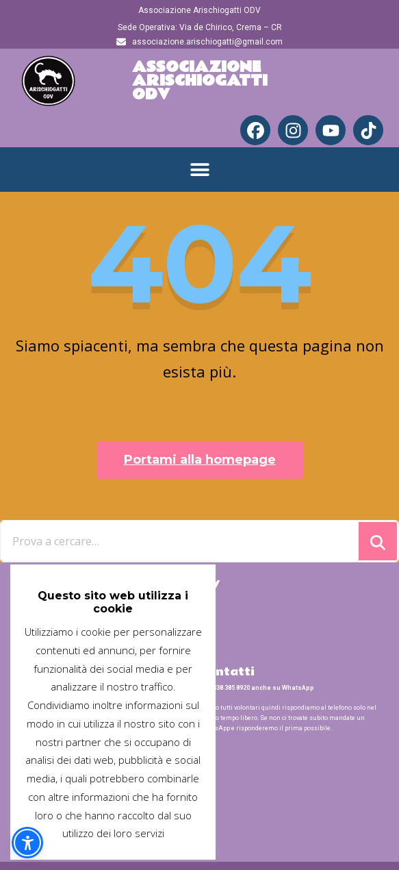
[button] (199, 169)
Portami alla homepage (200, 459)
